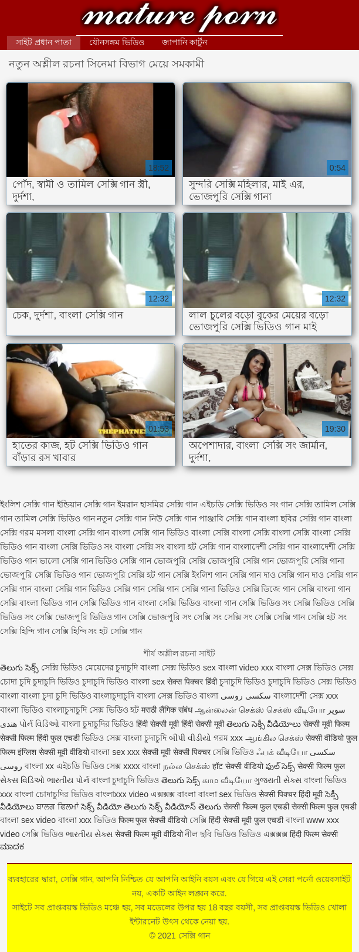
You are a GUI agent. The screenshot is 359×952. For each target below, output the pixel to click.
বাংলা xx (39, 766)
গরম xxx (228, 738)
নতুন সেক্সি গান (122, 518)
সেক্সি (199, 820)
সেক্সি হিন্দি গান (24, 631)
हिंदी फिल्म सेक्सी (314, 834)
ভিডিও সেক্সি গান (123, 560)
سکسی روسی (246, 695)
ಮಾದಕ (12, 846)
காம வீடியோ (227, 780)
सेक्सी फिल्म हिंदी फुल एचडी (40, 738)
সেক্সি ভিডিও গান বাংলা (118, 603)
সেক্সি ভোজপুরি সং (159, 617)
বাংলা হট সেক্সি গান (199, 546)
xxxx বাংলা (142, 766)
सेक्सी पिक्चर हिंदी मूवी (291, 794)
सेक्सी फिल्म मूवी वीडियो (149, 834)
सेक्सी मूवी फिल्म (326, 724)
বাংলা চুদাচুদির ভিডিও (98, 724)
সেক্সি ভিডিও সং (265, 603)
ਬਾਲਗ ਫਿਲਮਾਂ (57, 806)
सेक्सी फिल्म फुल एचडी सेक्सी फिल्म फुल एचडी (290, 806)
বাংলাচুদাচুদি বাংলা (124, 695)
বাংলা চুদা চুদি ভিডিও (57, 695)
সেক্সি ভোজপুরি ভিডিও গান (81, 617)
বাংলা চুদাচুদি (145, 738)
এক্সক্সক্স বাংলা (174, 794)
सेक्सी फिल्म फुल (321, 766)
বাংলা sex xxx (115, 752)
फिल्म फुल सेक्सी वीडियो (153, 820)
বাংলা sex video (28, 820)
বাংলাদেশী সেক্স (298, 695)
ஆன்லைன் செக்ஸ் (229, 709)
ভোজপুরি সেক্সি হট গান (132, 575)
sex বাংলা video (232, 667)
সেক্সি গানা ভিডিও (210, 589)
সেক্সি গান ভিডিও (83, 589)
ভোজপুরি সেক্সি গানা (310, 560)
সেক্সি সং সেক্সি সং (223, 617)
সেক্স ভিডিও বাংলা (188, 695)
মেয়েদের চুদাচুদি (113, 667)
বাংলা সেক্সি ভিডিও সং (76, 546)
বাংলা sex (148, 681)
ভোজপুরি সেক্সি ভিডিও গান (45, 575)
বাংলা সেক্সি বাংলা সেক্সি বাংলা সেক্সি (250, 532)
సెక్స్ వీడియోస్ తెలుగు (185, 806)
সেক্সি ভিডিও (62, 667)
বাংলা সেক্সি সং (139, 546)
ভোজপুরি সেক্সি (179, 560)
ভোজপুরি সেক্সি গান (241, 560)
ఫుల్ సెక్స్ (281, 766)
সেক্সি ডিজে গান (269, 589)
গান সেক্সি (296, 504)
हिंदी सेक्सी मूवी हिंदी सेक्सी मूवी (179, 724)
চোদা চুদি (15, 681)
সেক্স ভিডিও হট (115, 709)
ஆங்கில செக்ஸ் (274, 738)
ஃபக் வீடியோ (281, 752)
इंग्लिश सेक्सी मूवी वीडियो (53, 752)
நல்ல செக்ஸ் (186, 766)
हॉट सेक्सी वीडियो (237, 766)
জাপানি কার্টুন (184, 42)
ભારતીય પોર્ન (68, 780)
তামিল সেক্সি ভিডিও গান (55, 518)
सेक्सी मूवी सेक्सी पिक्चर (176, 752)
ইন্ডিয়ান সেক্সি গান (86, 504)
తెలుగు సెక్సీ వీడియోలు (264, 724)
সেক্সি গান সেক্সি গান (146, 589)
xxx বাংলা (277, 667)
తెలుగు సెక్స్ (19, 667)
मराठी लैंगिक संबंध (166, 709)
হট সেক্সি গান (120, 631)
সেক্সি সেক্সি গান (280, 617)
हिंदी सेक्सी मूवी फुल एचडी (246, 820)
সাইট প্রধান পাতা (44, 42)
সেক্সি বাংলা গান (323, 589)
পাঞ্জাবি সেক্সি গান (228, 518)
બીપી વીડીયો (190, 738)
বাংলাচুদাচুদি (67, 709)
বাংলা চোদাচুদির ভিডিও (54, 794)
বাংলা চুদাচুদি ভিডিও (126, 780)
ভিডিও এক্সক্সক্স (264, 834)
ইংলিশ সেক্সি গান (27, 504)
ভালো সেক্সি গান (66, 560)
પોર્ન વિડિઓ (39, 724)
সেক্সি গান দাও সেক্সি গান (317, 575)
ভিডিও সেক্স (101, 738)
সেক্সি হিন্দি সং (74, 631)
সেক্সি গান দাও (252, 575)
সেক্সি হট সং (327, 617)
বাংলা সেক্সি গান (83, 532)
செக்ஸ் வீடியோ (295, 709)
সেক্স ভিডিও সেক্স (325, 667)
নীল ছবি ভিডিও (212, 834)
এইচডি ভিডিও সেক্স (90, 766)
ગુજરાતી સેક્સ (278, 780)
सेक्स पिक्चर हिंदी (192, 681)
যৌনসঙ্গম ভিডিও (116, 42)
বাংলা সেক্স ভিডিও (171, 667)
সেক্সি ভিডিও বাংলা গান (197, 603)
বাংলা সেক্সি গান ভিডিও (150, 532)
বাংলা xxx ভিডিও (87, 820)
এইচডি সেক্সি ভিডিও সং (239, 504)
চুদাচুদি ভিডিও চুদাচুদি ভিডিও (81, 681)
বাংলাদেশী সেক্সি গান (266, 546)
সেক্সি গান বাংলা (26, 589)
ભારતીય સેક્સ (89, 834)
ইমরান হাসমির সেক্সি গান (157, 504)
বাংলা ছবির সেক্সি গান (295, 518)
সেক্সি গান (179, 19)
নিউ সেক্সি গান (173, 518)
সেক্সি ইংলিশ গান (199, 575)
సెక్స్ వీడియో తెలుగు (114, 806)
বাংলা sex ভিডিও (228, 794)
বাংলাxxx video (122, 794)
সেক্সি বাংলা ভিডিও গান (38, 603)
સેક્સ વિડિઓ (22, 780)
